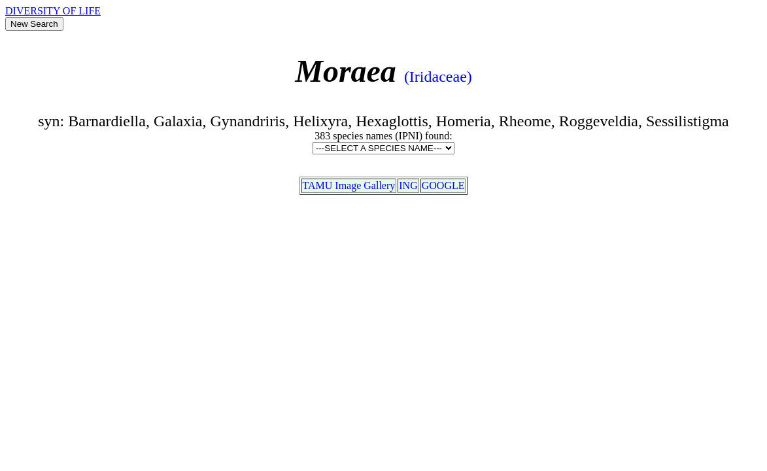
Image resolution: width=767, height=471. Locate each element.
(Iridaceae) (438, 76)
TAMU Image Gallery (349, 185)
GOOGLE (443, 185)
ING (408, 185)
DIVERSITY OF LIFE (53, 10)
